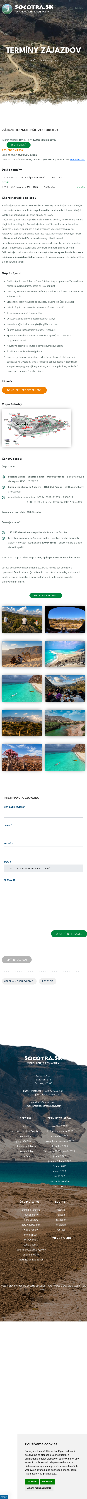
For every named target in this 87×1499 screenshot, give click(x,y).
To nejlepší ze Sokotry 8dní (24, 390)
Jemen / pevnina (61, 1238)
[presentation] (27, 935)
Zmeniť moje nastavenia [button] (39, 1488)
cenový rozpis (77, 159)
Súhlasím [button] (32, 1481)
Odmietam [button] (47, 1481)
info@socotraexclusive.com (46, 1106)
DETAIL (6, 182)
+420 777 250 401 (53, 1091)
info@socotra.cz (47, 1102)
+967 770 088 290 (49, 1094)
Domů (32, 60)
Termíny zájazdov (49, 60)
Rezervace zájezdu (46, 595)
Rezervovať (18, 145)
